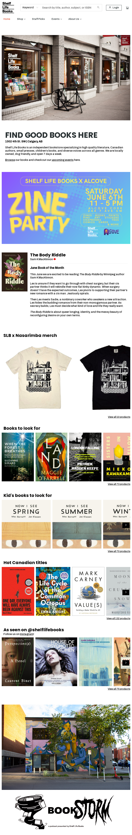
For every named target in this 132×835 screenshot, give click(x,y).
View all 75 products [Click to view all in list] (119, 689)
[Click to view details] (39, 377)
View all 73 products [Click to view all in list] (119, 484)
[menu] (66, 19)
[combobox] (30, 7)
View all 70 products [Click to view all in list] (119, 551)
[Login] (114, 7)
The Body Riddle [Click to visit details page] (48, 255)
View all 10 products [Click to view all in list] (119, 417)
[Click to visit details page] (15, 271)
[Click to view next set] (125, 378)
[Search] (98, 7)
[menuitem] (7, 19)
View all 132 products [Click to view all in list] (118, 618)
